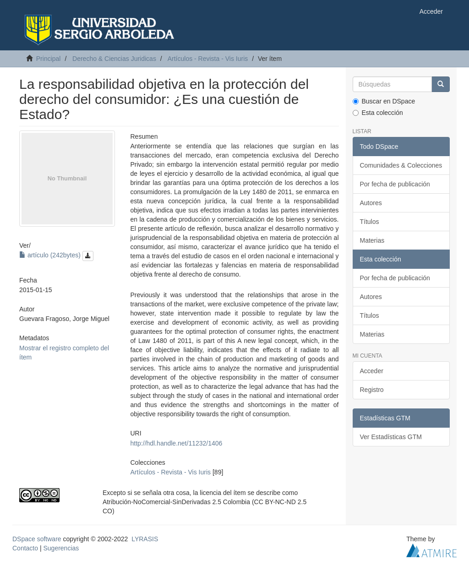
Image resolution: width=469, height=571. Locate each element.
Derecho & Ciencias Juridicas (114, 58)
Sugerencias (61, 548)
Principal (48, 58)
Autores (371, 203)
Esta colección (378, 112)
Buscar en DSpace (384, 101)
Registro (372, 389)
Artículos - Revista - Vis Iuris (208, 58)
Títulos (369, 221)
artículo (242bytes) (56, 255)
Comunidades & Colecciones (401, 165)
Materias (372, 240)
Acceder (371, 371)
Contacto (25, 548)
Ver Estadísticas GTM (391, 436)
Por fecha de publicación (395, 184)
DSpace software (36, 539)
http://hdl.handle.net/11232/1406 (177, 443)
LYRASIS (144, 539)
